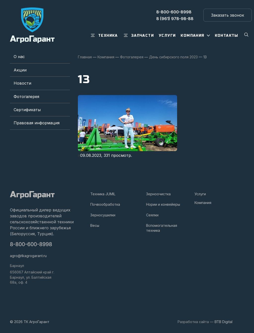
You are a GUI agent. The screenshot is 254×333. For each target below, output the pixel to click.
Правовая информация (37, 122)
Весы (94, 225)
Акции (20, 69)
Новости (22, 83)
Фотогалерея (26, 96)
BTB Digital (223, 322)
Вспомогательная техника (161, 228)
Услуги (200, 194)
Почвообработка (105, 204)
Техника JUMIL (103, 194)
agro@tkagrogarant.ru (28, 256)
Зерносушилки (102, 215)
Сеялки (152, 215)
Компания (202, 202)
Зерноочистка (158, 194)
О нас (19, 56)
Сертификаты (27, 109)
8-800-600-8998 (31, 244)
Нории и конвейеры (163, 204)
